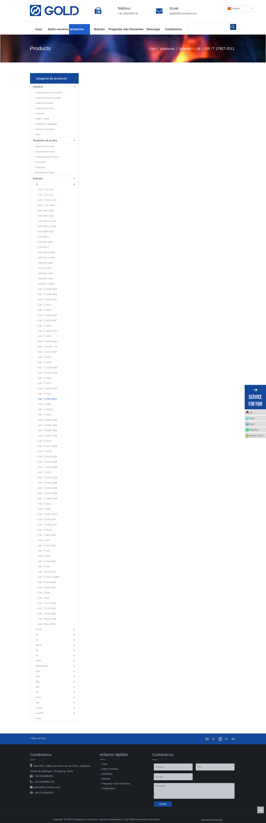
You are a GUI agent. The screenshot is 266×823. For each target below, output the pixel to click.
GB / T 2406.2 (45, 503)
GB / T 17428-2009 (47, 367)
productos (107, 773)
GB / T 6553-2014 (47, 571)
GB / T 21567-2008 (47, 435)
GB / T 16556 (44, 362)
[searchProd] (208, 27)
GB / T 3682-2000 (47, 535)
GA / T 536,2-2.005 (47, 200)
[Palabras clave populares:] (233, 27)
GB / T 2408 (44, 508)
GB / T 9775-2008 (47, 603)
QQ (251, 412)
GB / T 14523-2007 (47, 320)
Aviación (40, 113)
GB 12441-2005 (46, 210)
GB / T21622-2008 (47, 618)
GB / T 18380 (44, 404)
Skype (252, 418)
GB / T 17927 (44, 393)
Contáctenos (108, 788)
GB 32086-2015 (46, 231)
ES (37, 634)
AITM (38, 697)
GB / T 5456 (44, 556)
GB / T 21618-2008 (47, 456)
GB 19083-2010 (46, 215)
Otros (38, 718)
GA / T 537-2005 (46, 205)
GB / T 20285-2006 (47, 425)
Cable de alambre (44, 103)
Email (252, 424)
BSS (37, 686)
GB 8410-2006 (45, 273)
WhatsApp (254, 430)
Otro (38, 134)
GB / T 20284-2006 (47, 419)
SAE (37, 702)
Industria (38, 86)
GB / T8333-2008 (46, 624)
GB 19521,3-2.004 (47, 221)
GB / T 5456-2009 (47, 561)
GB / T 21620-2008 (47, 467)
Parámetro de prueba (45, 140)
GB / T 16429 (44, 357)
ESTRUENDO (42, 666)
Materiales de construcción (49, 92)
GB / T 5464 (44, 566)
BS (37, 655)
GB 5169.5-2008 (46, 252)
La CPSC (39, 713)
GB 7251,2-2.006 (46, 257)
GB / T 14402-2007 (47, 315)
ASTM (38, 645)
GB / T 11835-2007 (47, 299)
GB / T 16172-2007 (47, 351)
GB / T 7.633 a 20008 (48, 577)
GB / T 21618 (44, 451)
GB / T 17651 (44, 383)
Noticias (106, 778)
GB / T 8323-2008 (47, 582)
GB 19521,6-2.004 (47, 226)
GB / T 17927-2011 (47, 399)
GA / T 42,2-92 (45, 194)
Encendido (41, 162)
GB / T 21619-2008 (47, 461)
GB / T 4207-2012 (47, 545)
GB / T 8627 (44, 597)
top (260, 810)
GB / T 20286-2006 (47, 430)
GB (37, 184)
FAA (37, 681)
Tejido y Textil (42, 118)
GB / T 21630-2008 (47, 477)
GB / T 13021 (44, 310)
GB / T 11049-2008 (47, 289)
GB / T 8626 (44, 592)
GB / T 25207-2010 (47, 514)
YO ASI (39, 629)
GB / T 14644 (44, 325)
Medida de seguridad (46, 124)
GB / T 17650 (44, 378)
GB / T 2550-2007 (47, 519)
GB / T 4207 (44, 540)
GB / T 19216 (44, 414)
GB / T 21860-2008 (47, 498)
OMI (38, 671)
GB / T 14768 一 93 (47, 346)
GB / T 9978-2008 (47, 613)
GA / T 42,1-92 (45, 189)
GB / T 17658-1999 (47, 388)
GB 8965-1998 (45, 278)
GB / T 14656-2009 (47, 341)
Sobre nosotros (110, 769)
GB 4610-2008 (45, 241)
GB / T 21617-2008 (47, 446)
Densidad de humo (45, 151)
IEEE (38, 676)
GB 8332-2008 (45, 262)
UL (37, 639)
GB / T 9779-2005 (47, 608)
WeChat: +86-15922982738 (258, 435)
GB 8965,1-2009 (46, 283)
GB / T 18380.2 (45, 409)
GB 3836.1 (43, 236)
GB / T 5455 (44, 550)
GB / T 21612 (44, 440)
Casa (104, 764)
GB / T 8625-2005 (47, 587)
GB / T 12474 (44, 304)
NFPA (38, 660)
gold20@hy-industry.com (46, 787)
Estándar (38, 178)
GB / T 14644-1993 (47, 330)
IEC (37, 650)
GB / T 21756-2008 (47, 493)
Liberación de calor (45, 146)
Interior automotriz (45, 129)
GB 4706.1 (43, 247)
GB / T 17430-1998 (47, 372)
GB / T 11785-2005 (47, 294)
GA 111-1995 (44, 268)
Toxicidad (40, 167)
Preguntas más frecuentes (116, 783)
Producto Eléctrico (45, 108)
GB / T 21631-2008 (47, 482)
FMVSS (39, 707)
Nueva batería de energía (48, 97)
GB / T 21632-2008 (47, 488)
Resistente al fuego (45, 172)
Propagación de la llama (47, 156)
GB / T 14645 (44, 336)
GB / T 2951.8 (45, 529)
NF (37, 692)
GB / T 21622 (44, 472)
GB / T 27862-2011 (47, 524)
